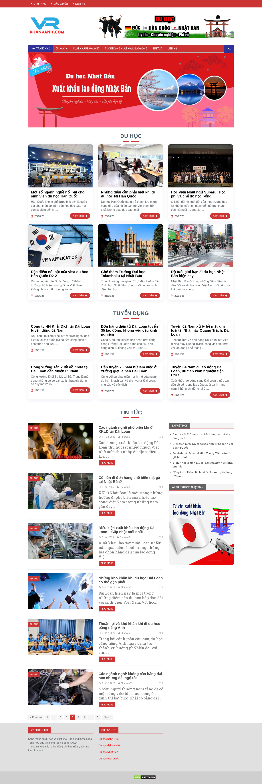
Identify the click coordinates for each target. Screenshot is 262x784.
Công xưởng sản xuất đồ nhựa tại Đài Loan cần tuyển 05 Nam (59, 369)
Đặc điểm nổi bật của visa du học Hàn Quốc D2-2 (59, 274)
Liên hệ (80, 3)
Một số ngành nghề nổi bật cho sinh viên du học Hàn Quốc (58, 194)
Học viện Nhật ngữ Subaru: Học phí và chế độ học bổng (198, 194)
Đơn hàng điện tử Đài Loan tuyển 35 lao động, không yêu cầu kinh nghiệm (129, 330)
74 (97, 717)
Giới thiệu (39, 3)
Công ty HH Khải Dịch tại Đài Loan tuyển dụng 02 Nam (60, 328)
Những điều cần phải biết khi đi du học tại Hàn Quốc (128, 194)
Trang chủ (41, 48)
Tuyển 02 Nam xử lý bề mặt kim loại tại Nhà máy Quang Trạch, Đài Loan (200, 330)
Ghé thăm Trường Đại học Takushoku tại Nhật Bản (123, 274)
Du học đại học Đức (110, 745)
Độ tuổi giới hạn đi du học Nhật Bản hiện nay (198, 274)
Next (107, 717)
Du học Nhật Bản (108, 752)
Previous (36, 717)
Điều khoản (60, 3)
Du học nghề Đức (109, 738)
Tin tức (131, 412)
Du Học (60, 48)
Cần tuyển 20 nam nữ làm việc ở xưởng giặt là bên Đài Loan (128, 369)
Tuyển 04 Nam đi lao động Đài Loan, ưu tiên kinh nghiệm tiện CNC (197, 371)
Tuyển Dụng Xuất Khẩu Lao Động (126, 48)
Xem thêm (80, 215)
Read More (107, 463)
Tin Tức (157, 48)
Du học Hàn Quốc (109, 758)
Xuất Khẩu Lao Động (86, 48)
